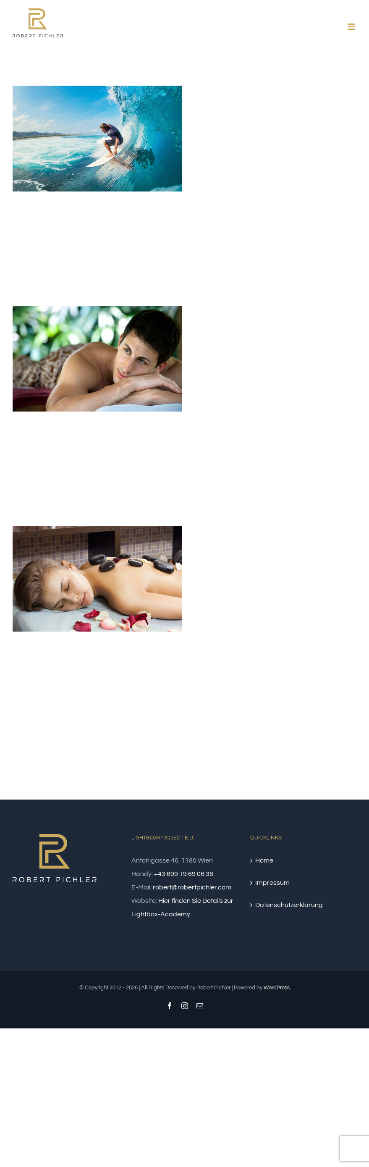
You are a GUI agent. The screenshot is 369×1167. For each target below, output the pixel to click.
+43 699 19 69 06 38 (183, 874)
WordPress (277, 988)
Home (264, 860)
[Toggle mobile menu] (352, 26)
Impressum (272, 882)
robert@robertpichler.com (192, 887)
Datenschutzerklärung (289, 905)
